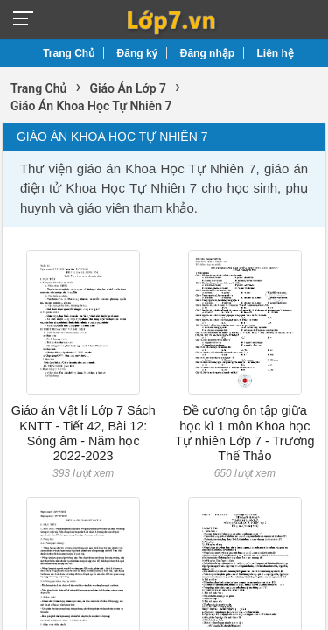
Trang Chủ (68, 53)
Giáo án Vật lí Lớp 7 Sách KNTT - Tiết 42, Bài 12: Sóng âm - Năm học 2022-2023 (83, 433)
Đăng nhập (207, 53)
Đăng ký (137, 53)
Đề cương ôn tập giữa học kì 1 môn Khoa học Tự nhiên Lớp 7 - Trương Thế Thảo (245, 433)
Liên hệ (275, 53)
